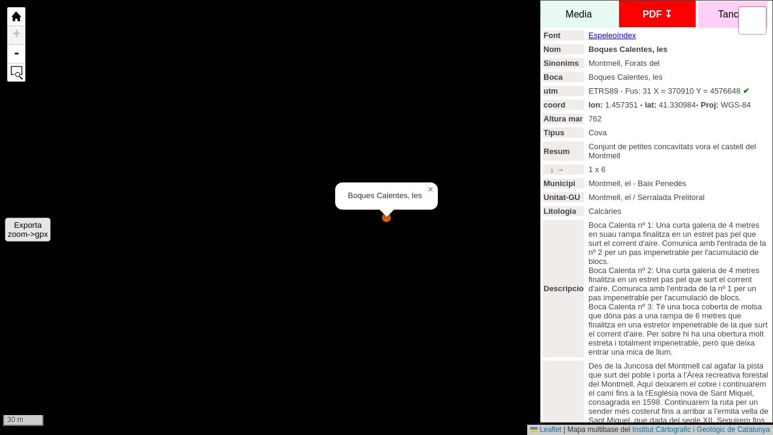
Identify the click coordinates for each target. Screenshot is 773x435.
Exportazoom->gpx (28, 230)
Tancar (733, 14)
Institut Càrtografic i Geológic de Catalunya (701, 429)
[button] (430, 189)
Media (578, 14)
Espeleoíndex (612, 35)
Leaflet (545, 429)
